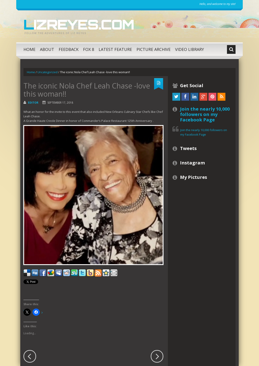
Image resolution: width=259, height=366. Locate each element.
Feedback (69, 49)
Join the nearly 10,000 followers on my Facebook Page (205, 114)
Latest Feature (115, 49)
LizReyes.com (78, 24)
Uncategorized (47, 72)
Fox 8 (88, 49)
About (47, 49)
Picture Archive (153, 49)
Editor (33, 103)
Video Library (189, 49)
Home (29, 49)
